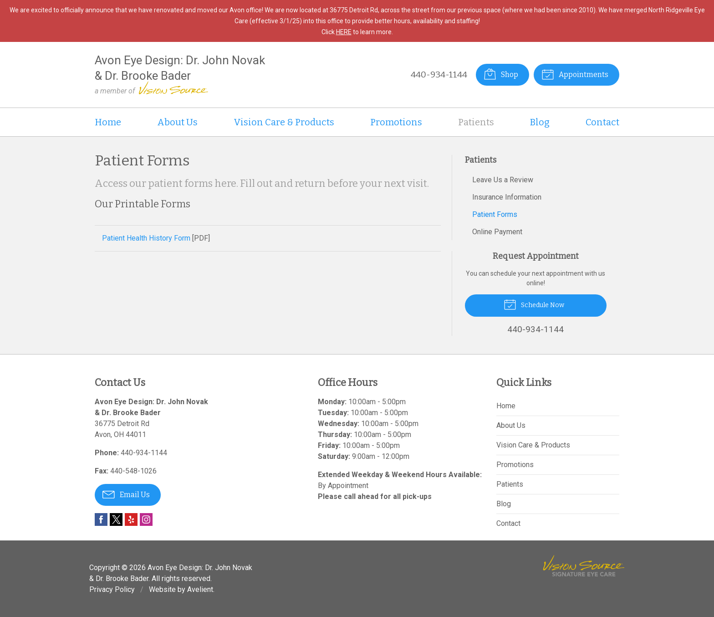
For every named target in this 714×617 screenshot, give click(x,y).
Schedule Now (534, 304)
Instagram (146, 519)
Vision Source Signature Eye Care (584, 565)
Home (108, 122)
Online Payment (497, 231)
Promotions (396, 122)
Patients (476, 122)
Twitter (116, 519)
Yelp (131, 519)
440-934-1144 (439, 74)
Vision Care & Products (284, 122)
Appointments (574, 73)
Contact (602, 122)
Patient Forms (494, 214)
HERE (344, 32)
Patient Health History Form (146, 238)
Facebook (101, 519)
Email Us (126, 494)
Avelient (200, 589)
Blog (540, 122)
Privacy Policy (112, 589)
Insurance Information (506, 197)
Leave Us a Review (502, 179)
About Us (177, 122)
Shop (501, 73)
